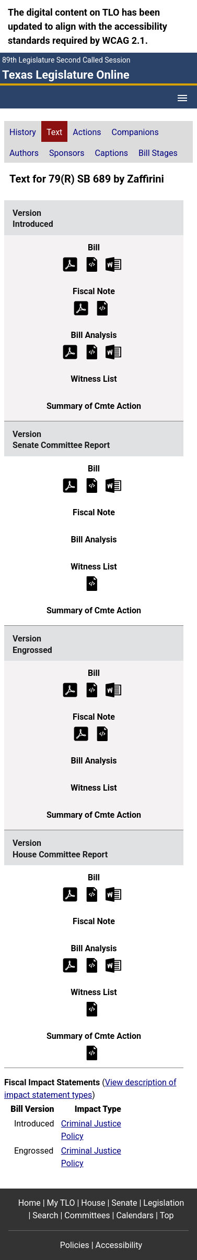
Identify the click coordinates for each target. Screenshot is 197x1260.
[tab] (22, 131)
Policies (74, 1245)
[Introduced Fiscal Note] (102, 307)
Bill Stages (158, 153)
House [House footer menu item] (93, 1203)
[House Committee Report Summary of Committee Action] (92, 1053)
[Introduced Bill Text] (92, 264)
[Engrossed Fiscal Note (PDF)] (81, 733)
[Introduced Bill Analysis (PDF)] (70, 351)
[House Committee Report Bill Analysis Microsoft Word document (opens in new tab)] (113, 965)
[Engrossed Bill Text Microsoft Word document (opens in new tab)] (113, 690)
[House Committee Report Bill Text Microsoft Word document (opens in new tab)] (113, 894)
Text (54, 132)
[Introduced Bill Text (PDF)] (70, 264)
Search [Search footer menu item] (45, 1215)
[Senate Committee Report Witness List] (92, 583)
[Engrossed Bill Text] (92, 690)
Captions (111, 153)
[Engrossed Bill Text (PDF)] (70, 690)
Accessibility (119, 1245)
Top (167, 1215)
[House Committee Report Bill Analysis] (92, 965)
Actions (87, 132)
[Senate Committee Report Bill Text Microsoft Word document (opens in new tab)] (113, 485)
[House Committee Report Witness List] (92, 1009)
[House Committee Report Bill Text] (92, 894)
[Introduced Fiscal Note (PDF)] (81, 307)
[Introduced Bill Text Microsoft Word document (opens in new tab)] (113, 264)
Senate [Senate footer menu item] (124, 1203)
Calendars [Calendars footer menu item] (135, 1215)
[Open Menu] (182, 98)
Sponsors (67, 153)
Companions (135, 132)
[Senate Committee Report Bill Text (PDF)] (70, 485)
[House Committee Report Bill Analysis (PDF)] (70, 965)
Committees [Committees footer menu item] (87, 1215)
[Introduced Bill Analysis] (92, 351)
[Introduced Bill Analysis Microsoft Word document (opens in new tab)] (113, 351)
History (22, 132)
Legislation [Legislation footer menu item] (163, 1203)
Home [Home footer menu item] (29, 1203)
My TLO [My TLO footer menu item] (61, 1203)
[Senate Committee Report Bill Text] (92, 485)
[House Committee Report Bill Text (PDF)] (70, 894)
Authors (24, 153)
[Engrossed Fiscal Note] (102, 733)
